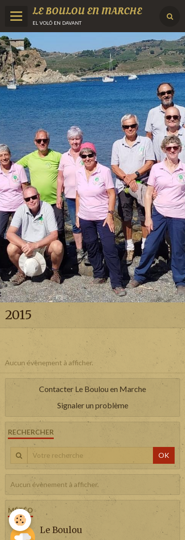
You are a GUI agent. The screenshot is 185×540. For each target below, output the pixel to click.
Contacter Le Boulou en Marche (92, 388)
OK (163, 455)
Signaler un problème (92, 405)
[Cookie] (20, 520)
